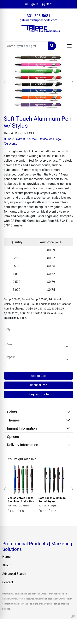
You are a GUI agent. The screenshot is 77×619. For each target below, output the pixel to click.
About (6, 565)
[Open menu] (69, 46)
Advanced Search (14, 574)
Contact (7, 582)
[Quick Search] (25, 46)
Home (6, 557)
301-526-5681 (38, 15)
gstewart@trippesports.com (38, 20)
